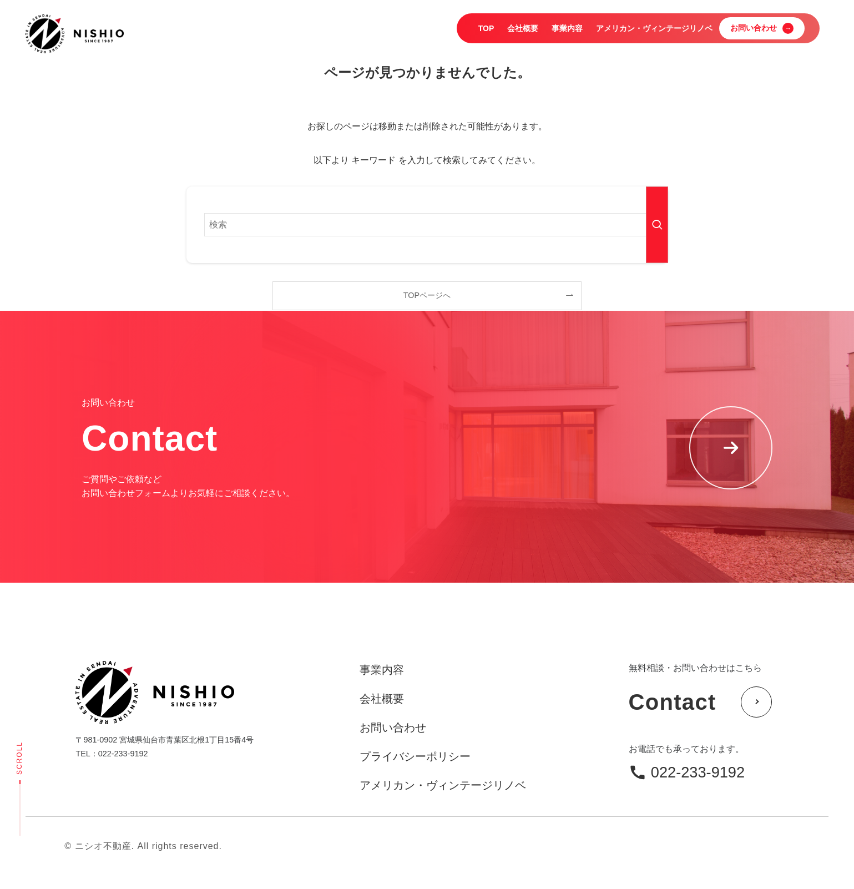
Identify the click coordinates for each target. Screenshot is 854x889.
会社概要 (382, 699)
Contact (700, 702)
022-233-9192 (698, 772)
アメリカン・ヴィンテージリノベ (443, 785)
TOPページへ (427, 295)
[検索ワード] (427, 224)
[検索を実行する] (657, 224)
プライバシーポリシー (415, 756)
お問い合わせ (393, 727)
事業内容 (382, 670)
